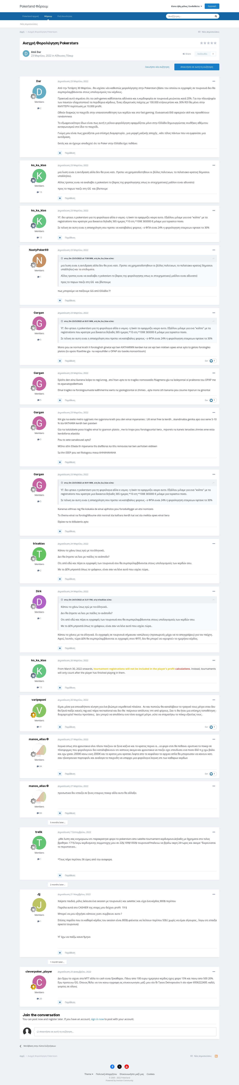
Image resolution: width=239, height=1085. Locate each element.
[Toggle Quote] (62, 258)
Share (187, 53)
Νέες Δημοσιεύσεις (29, 24)
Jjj (38, 894)
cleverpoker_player (38, 971)
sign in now (97, 1019)
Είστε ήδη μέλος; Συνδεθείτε (186, 6)
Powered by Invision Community (119, 1080)
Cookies (151, 1074)
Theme (88, 1074)
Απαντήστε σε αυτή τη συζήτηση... (55, 1031)
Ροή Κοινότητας (64, 16)
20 (39, 998)
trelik (38, 832)
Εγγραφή (212, 6)
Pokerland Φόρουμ (34, 6)
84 (39, 766)
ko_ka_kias (38, 165)
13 (39, 192)
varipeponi (39, 699)
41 (39, 726)
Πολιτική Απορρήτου (106, 1074)
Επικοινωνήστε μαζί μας (132, 1074)
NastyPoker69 (38, 249)
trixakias (39, 543)
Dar (39, 52)
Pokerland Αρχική (30, 16)
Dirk (38, 591)
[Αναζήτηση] (182, 16)
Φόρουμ (48, 17)
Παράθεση (70, 152)
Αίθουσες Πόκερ (64, 55)
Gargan (39, 312)
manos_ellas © (39, 739)
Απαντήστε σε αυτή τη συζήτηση (197, 66)
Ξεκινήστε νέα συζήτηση (157, 66)
